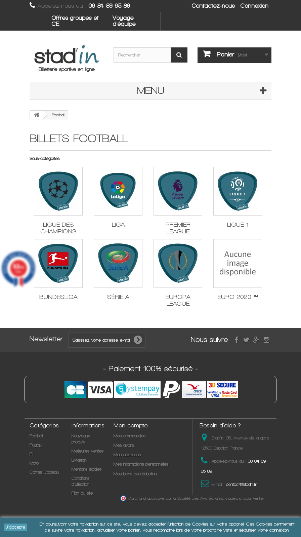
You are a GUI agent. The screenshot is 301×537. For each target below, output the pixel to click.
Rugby (35, 445)
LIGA (118, 224)
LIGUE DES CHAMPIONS (58, 227)
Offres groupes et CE (74, 21)
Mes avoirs (124, 445)
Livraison (79, 460)
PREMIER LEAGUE (178, 227)
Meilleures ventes (87, 451)
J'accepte (15, 527)
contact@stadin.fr (241, 484)
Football (36, 436)
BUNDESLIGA (58, 297)
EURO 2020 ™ (238, 297)
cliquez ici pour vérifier (244, 498)
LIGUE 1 (237, 224)
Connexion (254, 6)
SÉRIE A (118, 297)
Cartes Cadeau (44, 472)
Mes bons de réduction (135, 474)
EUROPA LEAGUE (178, 300)
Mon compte (130, 425)
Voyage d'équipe (124, 21)
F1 (31, 454)
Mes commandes (129, 436)
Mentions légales (86, 469)
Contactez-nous (212, 6)
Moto (34, 463)
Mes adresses (127, 455)
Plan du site (82, 493)
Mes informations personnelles (141, 464)
